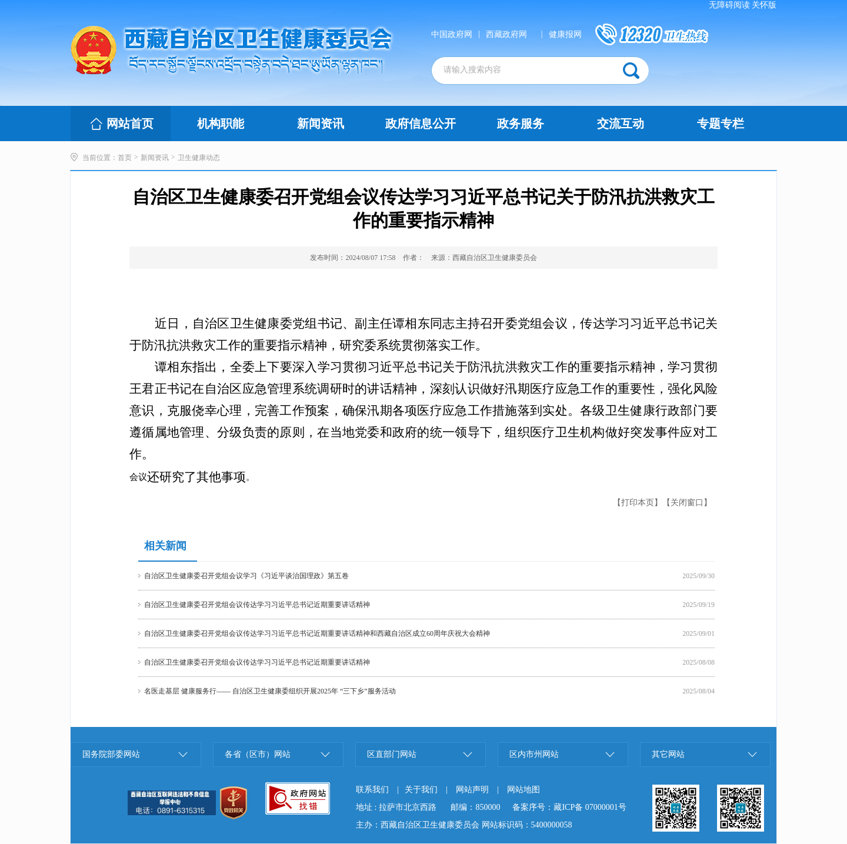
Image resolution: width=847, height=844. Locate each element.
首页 (125, 158)
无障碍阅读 (729, 5)
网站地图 (523, 789)
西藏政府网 (506, 34)
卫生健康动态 (199, 158)
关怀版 (764, 5)
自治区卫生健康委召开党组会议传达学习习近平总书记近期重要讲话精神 (257, 605)
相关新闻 (165, 546)
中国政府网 (451, 34)
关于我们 (421, 789)
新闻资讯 (155, 158)
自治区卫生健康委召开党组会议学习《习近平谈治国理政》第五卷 (246, 576)
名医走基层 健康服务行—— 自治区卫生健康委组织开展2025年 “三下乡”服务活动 (270, 691)
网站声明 (472, 789)
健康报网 (565, 34)
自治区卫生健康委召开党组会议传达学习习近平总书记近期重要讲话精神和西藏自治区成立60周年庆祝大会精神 (317, 633)
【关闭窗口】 (687, 502)
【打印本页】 (637, 502)
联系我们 (372, 789)
